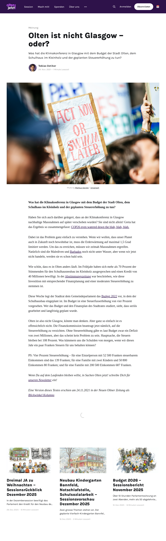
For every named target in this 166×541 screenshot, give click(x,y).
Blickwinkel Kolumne (41, 395)
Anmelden (125, 6)
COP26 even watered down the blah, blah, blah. (100, 227)
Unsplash (95, 188)
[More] (85, 7)
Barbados (75, 251)
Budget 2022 (109, 296)
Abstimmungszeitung (78, 276)
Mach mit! (43, 6)
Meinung (33, 27)
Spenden (59, 6)
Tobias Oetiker (47, 65)
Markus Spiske (82, 188)
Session (28, 6)
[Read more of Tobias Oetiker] (32, 68)
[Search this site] (114, 6)
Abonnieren (143, 6)
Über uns (74, 6)
